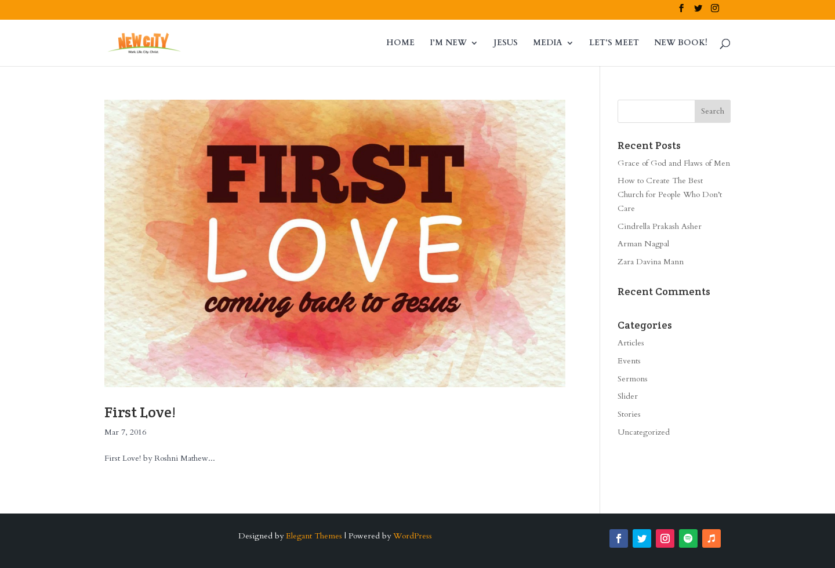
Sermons (633, 378)
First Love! (140, 411)
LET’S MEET (614, 43)
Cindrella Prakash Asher (660, 226)
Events (629, 360)
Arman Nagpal (643, 243)
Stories (629, 414)
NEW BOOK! (680, 43)
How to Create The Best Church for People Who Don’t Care (670, 194)
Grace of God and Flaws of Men (674, 163)
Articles (631, 342)
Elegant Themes (314, 535)
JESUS (505, 43)
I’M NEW (448, 43)
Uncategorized (644, 432)
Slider (628, 396)
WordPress (412, 535)
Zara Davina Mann (651, 261)
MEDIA (547, 43)
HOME (400, 43)
